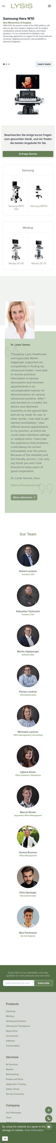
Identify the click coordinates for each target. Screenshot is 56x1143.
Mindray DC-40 (16, 263)
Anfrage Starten (28, 153)
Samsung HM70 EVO (16, 207)
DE (3, 6)
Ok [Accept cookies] (5, 1138)
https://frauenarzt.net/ (26, 485)
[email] (48, 1126)
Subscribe (43, 983)
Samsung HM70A (38, 206)
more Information (34, 1130)
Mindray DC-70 (38, 263)
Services (12, 1057)
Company (13, 1105)
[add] (48, 1110)
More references (24, 497)
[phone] (48, 1118)
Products (12, 1004)
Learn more (44, 64)
